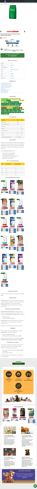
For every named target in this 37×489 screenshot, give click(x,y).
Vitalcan (12, 73)
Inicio (13, 1)
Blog (18, 1)
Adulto (12, 69)
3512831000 (13, 56)
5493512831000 (3, 304)
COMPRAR (7, 192)
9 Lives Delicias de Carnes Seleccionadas (6, 86)
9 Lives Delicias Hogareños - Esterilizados (6, 85)
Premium (12, 65)
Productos (16, 1)
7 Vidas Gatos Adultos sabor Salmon (5, 84)
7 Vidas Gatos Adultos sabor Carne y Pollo (6, 83)
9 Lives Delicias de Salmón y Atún (5, 87)
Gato (11, 67)
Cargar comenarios (18, 363)
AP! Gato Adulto (3, 88)
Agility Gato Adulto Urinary (4, 92)
